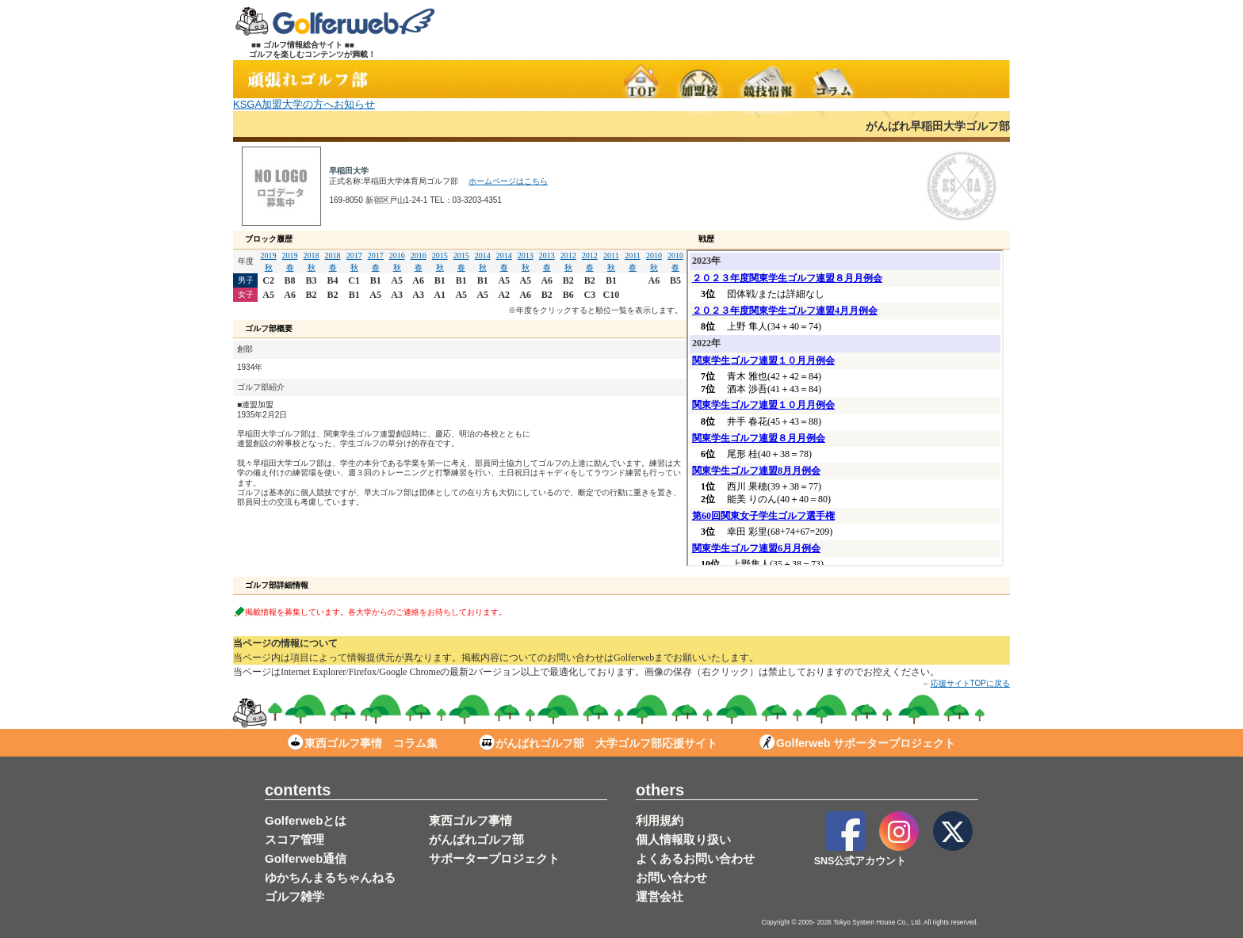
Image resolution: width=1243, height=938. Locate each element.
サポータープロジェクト (494, 858)
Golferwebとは (305, 820)
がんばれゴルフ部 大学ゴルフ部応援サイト (598, 743)
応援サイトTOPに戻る (970, 683)
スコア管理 (294, 839)
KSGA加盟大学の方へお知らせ (304, 104)
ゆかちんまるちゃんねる (330, 877)
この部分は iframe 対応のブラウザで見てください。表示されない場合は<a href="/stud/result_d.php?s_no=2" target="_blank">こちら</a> (845, 408)
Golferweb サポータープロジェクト (857, 743)
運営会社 (659, 896)
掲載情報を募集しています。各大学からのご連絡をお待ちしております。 (376, 611)
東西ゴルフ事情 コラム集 (363, 743)
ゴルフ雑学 (294, 896)
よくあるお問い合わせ (695, 858)
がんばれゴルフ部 (476, 839)
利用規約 (659, 820)
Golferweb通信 (305, 858)
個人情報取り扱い (683, 839)
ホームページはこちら (508, 181)
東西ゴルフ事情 (470, 820)
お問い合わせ (671, 877)
